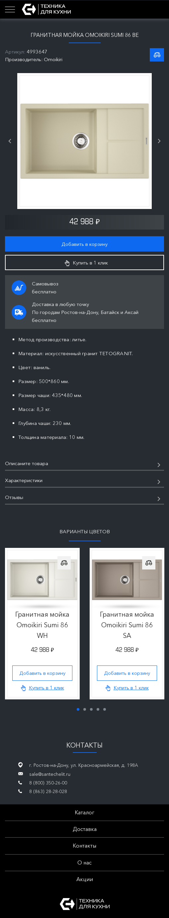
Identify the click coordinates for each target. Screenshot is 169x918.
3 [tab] (91, 709)
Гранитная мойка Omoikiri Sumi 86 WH (42, 625)
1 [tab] (78, 709)
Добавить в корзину (84, 244)
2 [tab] (84, 709)
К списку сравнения (157, 54)
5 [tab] (104, 709)
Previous (9, 141)
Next (159, 141)
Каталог (84, 812)
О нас (84, 862)
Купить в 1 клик (86, 262)
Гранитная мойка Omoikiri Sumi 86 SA (127, 625)
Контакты (84, 845)
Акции (84, 879)
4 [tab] (98, 709)
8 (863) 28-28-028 (48, 791)
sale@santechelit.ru (49, 774)
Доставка (85, 829)
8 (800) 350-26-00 (48, 783)
